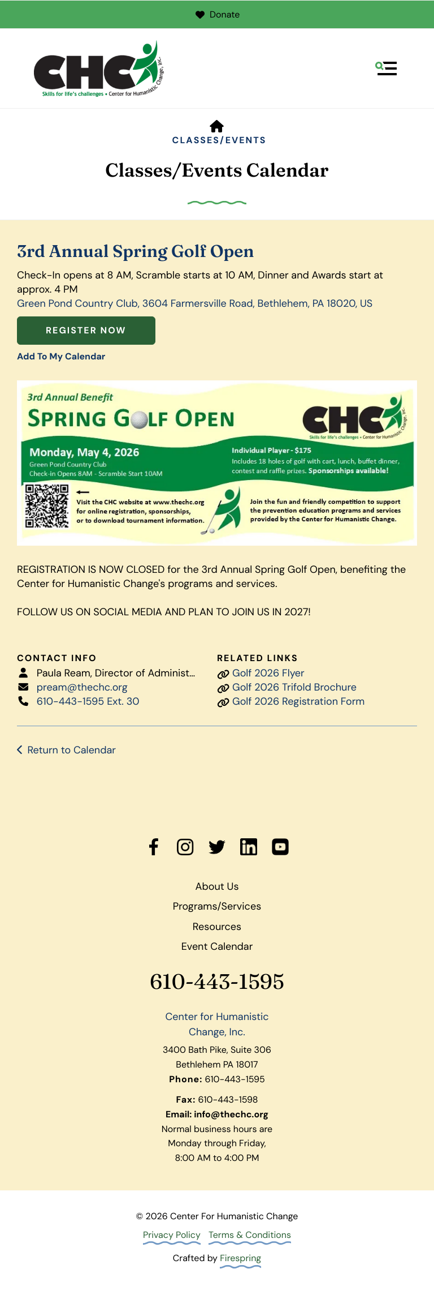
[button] (386, 68)
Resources (217, 926)
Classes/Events (219, 140)
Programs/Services (217, 906)
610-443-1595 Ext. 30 (88, 701)
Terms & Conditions (250, 1235)
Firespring (240, 1258)
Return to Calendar (71, 750)
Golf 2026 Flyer (268, 673)
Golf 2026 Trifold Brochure (294, 687)
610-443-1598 (228, 1099)
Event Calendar (217, 946)
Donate (217, 14)
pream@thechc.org (82, 687)
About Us (217, 886)
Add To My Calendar (61, 356)
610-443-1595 (217, 982)
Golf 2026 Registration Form (298, 701)
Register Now (86, 330)
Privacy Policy (172, 1235)
